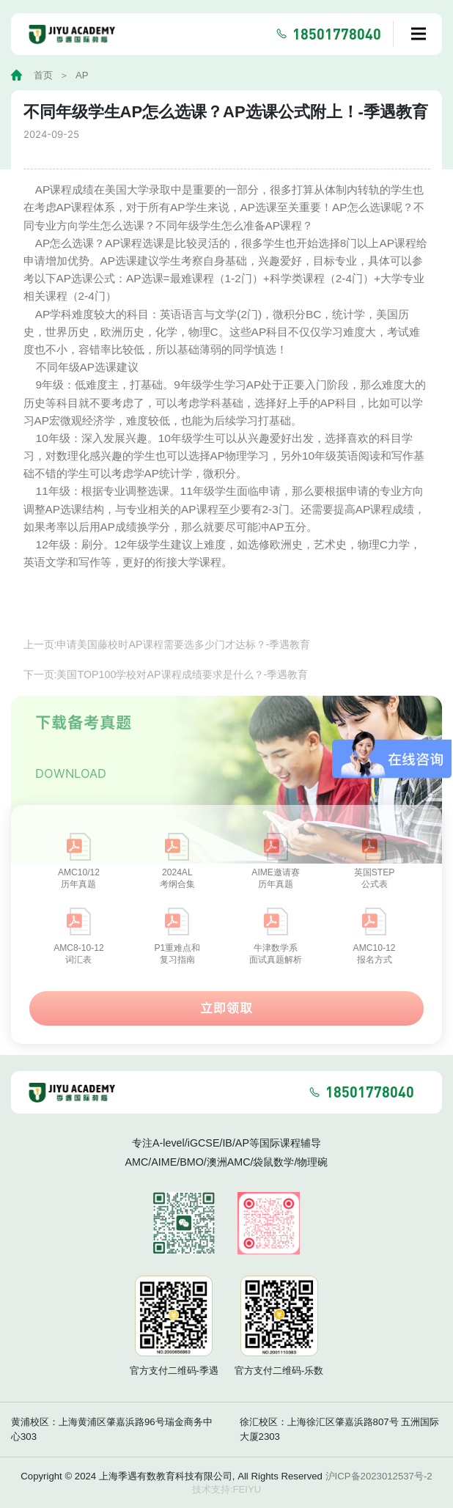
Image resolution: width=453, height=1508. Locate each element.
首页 (43, 75)
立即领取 (226, 1027)
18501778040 (336, 33)
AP (82, 75)
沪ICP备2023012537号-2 (378, 1476)
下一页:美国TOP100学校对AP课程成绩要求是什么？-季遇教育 (166, 694)
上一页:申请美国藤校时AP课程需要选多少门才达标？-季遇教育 (167, 664)
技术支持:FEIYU (227, 1489)
